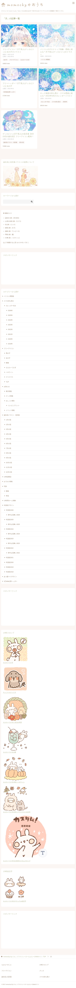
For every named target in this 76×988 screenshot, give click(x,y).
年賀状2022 (9, 547)
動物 (7, 361)
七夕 (7, 380)
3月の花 (8, 428)
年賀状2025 (9, 518)
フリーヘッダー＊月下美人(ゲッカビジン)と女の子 (19, 84)
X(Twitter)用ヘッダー (9, 91)
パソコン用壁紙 (45, 57)
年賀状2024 (9, 528)
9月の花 (8, 456)
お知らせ (7, 385)
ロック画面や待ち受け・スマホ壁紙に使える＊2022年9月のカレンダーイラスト (56, 94)
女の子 (5, 59)
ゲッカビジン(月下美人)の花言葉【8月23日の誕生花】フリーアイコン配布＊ (18, 134)
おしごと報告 (10, 399)
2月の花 (8, 423)
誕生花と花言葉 (7, 975)
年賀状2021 (9, 556)
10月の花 (9, 461)
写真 (5, 485)
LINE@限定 (7, 475)
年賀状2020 (9, 561)
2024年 (10, 319)
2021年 (10, 333)
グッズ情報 (9, 395)
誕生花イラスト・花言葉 (10, 141)
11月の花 (9, 466)
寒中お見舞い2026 (14, 513)
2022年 (65, 101)
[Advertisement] (16, 269)
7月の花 (8, 447)
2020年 (10, 337)
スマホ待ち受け (56, 101)
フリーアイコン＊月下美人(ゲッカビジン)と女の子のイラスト (19, 50)
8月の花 (21, 141)
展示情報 (9, 390)
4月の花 (8, 433)
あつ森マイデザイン (10, 575)
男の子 (8, 352)
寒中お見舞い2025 (14, 523)
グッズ (42, 969)
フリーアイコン (14, 59)
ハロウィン (9, 371)
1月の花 (8, 418)
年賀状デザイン (9, 504)
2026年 (10, 309)
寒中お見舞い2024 (14, 532)
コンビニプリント (13, 404)
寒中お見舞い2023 (14, 542)
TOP (24, 955)
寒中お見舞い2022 (14, 551)
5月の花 (8, 437)
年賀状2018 (9, 570)
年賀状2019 (9, 566)
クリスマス (9, 376)
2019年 (10, 342)
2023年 (10, 323)
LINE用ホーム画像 (10, 499)
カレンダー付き (45, 101)
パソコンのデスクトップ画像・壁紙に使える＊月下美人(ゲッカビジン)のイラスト (56, 50)
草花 (7, 494)
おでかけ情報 (8, 480)
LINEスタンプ (44, 963)
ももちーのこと (7, 963)
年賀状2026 (9, 509)
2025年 (10, 314)
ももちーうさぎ (24, 59)
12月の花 (9, 471)
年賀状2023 (9, 537)
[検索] (18, 200)
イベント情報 (10, 409)
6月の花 (8, 442)
